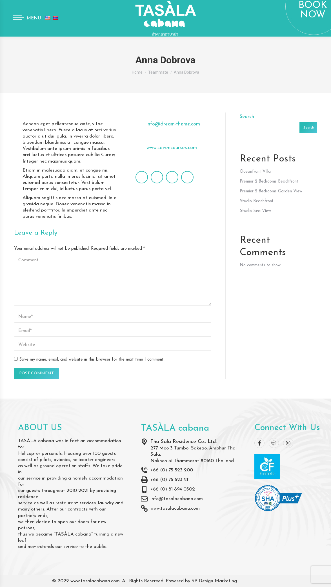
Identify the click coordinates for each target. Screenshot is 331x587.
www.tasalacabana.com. (95, 581)
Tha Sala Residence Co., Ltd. (183, 441)
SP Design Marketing (214, 581)
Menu (34, 18)
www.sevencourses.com (171, 147)
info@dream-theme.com (173, 124)
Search (247, 116)
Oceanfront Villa (255, 172)
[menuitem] (47, 18)
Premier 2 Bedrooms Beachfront (269, 181)
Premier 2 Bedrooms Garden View (271, 191)
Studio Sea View (255, 211)
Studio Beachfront (257, 201)
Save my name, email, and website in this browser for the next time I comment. (92, 359)
